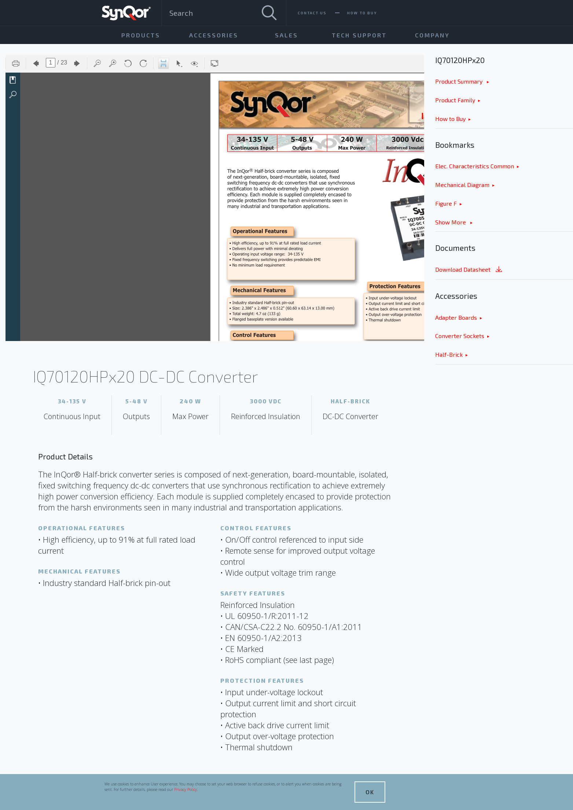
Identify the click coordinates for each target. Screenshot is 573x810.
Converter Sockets (459, 335)
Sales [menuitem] (286, 35)
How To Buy (362, 13)
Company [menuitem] (432, 35)
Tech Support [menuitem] (359, 35)
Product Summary (459, 81)
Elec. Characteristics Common (474, 165)
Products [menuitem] (140, 35)
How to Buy (450, 118)
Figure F (446, 203)
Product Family (455, 99)
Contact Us (312, 13)
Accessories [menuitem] (213, 35)
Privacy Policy (185, 789)
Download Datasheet (469, 270)
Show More (451, 222)
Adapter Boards (456, 317)
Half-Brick (449, 354)
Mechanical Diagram (462, 184)
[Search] (269, 12)
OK (370, 791)
